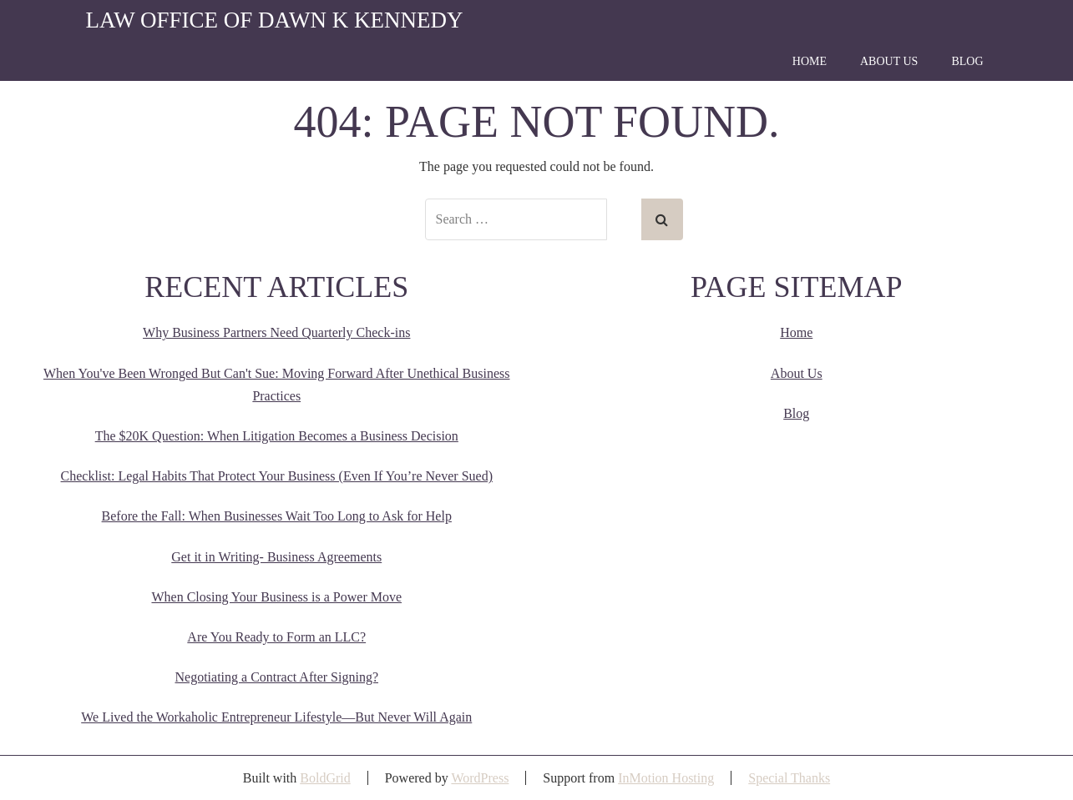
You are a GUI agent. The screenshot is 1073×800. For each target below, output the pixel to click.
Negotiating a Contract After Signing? (277, 677)
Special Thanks (789, 778)
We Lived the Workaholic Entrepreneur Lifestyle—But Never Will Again (276, 717)
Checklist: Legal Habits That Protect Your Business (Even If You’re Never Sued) (277, 476)
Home (809, 61)
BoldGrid (325, 778)
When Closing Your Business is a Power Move (276, 597)
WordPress (480, 778)
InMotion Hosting (666, 778)
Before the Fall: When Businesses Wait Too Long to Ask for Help (277, 516)
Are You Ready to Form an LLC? (276, 637)
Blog (967, 61)
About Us (889, 61)
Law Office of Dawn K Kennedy (274, 20)
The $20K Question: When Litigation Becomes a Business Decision (276, 436)
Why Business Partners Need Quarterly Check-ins (276, 332)
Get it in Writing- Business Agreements (276, 557)
